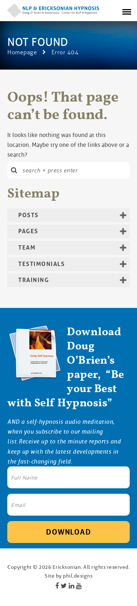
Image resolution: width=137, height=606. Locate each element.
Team (26, 247)
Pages (28, 231)
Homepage (22, 52)
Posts (28, 215)
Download (68, 532)
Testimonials (41, 264)
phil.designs (77, 576)
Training (33, 280)
